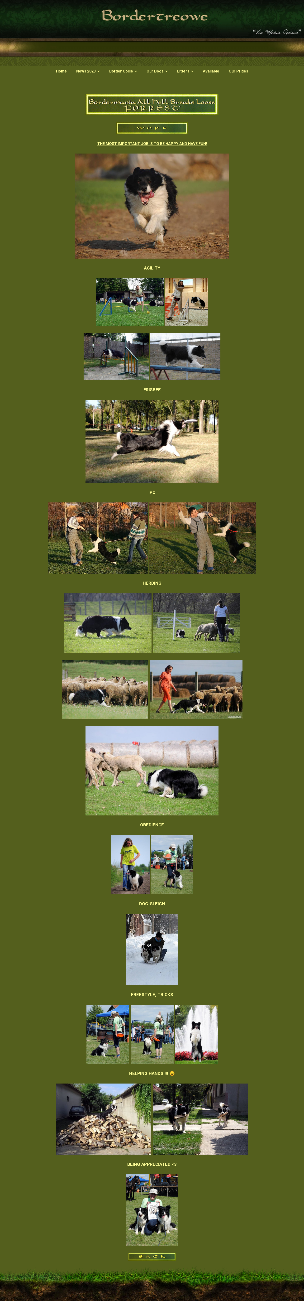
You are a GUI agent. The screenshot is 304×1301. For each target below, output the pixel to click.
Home (61, 71)
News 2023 (86, 71)
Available (211, 71)
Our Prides (238, 71)
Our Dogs (155, 71)
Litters (183, 71)
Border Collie (121, 71)
